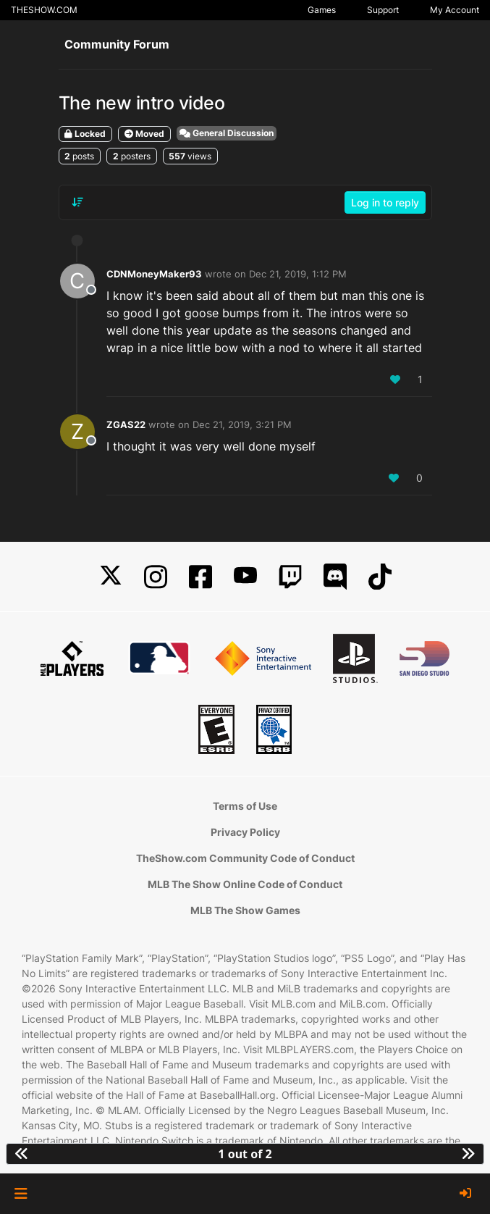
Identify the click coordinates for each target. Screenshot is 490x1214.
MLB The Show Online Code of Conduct (245, 884)
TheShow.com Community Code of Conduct (245, 858)
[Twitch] (290, 577)
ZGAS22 (125, 424)
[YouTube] (245, 577)
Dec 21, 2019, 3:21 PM (242, 424)
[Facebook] (200, 577)
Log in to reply (385, 202)
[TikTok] (380, 577)
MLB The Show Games (245, 910)
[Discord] (335, 577)
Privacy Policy (245, 832)
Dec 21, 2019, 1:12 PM (298, 274)
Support (383, 9)
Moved (144, 133)
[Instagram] (155, 577)
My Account (454, 9)
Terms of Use (245, 806)
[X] (110, 577)
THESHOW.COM (44, 9)
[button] (20, 1193)
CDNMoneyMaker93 (154, 274)
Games (322, 9)
